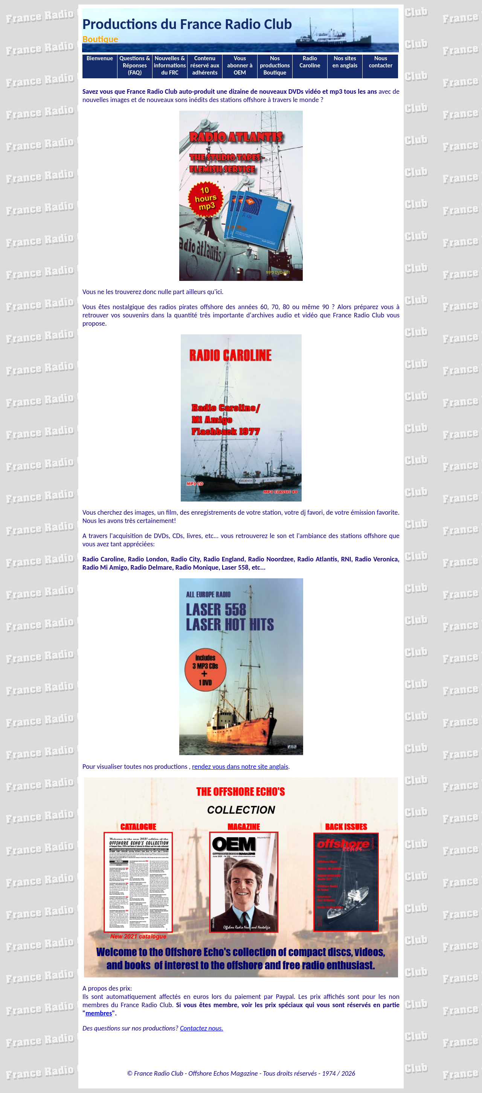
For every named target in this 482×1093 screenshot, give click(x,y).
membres (98, 1013)
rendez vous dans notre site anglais (240, 766)
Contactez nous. (201, 1028)
